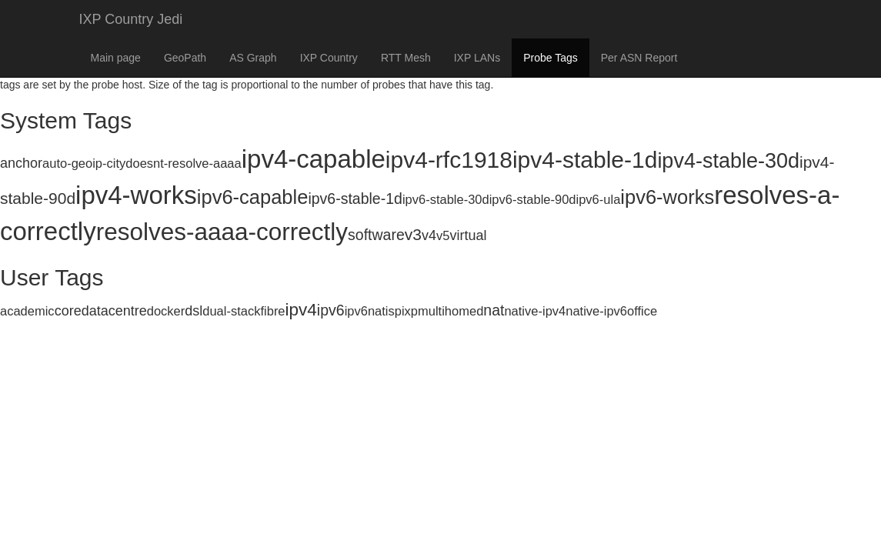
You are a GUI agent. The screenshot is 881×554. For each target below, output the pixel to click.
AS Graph (252, 58)
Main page (116, 58)
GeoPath (185, 58)
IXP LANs (477, 58)
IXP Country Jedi (131, 19)
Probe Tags (550, 58)
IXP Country (329, 58)
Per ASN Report (639, 58)
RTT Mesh (406, 58)
